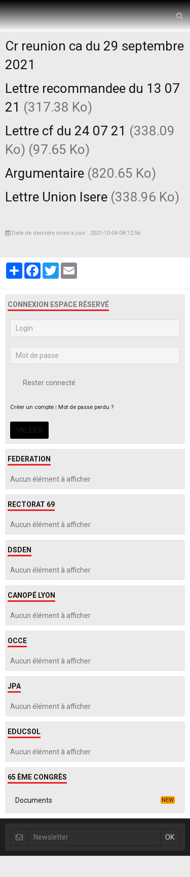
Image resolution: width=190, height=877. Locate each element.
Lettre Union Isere (56, 196)
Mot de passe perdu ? (85, 407)
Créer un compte (32, 407)
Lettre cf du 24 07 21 (65, 130)
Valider (29, 430)
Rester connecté (42, 383)
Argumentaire (44, 173)
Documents (95, 800)
